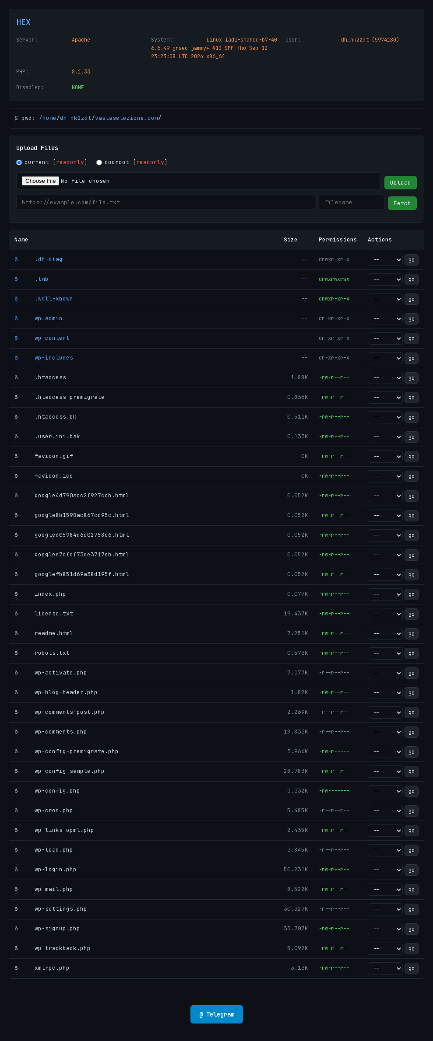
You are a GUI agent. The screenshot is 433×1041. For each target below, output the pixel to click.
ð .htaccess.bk (45, 416)
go (411, 259)
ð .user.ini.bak (47, 436)
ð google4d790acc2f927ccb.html (71, 495)
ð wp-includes (43, 357)
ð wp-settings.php (50, 908)
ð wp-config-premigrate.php (66, 751)
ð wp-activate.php (50, 672)
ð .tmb (31, 279)
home (49, 118)
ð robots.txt (42, 653)
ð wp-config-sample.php (59, 771)
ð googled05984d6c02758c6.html (71, 534)
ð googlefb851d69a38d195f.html (71, 574)
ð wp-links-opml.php (54, 830)
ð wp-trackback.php (52, 948)
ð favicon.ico (43, 475)
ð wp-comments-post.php (59, 712)
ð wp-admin (38, 318)
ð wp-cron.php (43, 810)
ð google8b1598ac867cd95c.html (71, 515)
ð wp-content (42, 338)
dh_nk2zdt (76, 118)
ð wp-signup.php (47, 928)
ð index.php (40, 593)
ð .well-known (43, 298)
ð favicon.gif (43, 456)
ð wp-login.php (45, 869)
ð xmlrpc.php (42, 967)
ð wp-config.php (47, 790)
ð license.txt (43, 613)
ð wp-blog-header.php (56, 692)
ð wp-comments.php (50, 731)
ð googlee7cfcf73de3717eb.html (71, 554)
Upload (400, 182)
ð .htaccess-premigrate (59, 397)
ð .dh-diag (38, 259)
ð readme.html (43, 633)
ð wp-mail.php (43, 889)
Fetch (402, 203)
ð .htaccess (40, 377)
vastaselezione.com (126, 118)
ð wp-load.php (43, 849)
